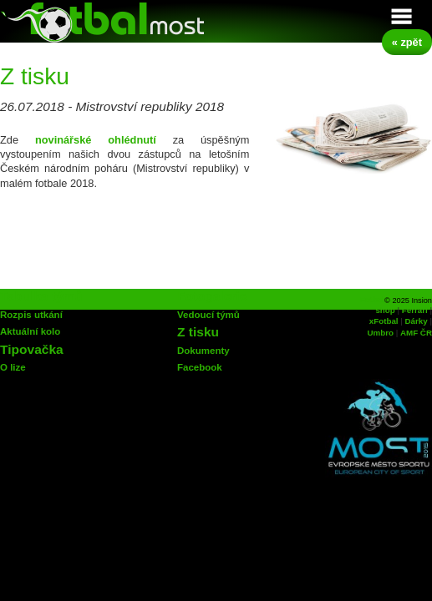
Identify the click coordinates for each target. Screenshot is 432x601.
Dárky (416, 321)
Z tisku (198, 332)
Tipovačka (32, 349)
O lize (13, 367)
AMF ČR (416, 332)
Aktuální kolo (30, 331)
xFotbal (384, 321)
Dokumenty (203, 351)
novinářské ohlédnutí (95, 140)
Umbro (381, 332)
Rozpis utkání (31, 315)
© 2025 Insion (408, 300)
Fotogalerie (212, 296)
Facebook (199, 367)
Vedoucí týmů (208, 315)
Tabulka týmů (41, 296)
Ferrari (415, 310)
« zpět (407, 42)
